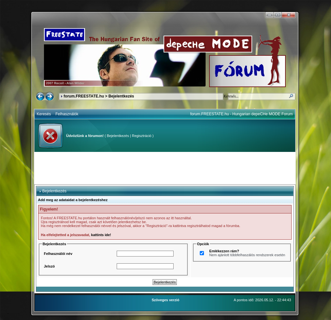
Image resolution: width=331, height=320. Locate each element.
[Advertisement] (165, 168)
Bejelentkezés (118, 136)
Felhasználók (67, 114)
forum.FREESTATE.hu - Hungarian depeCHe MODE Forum (241, 114)
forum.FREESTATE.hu (84, 96)
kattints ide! (101, 235)
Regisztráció (142, 136)
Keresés (44, 114)
